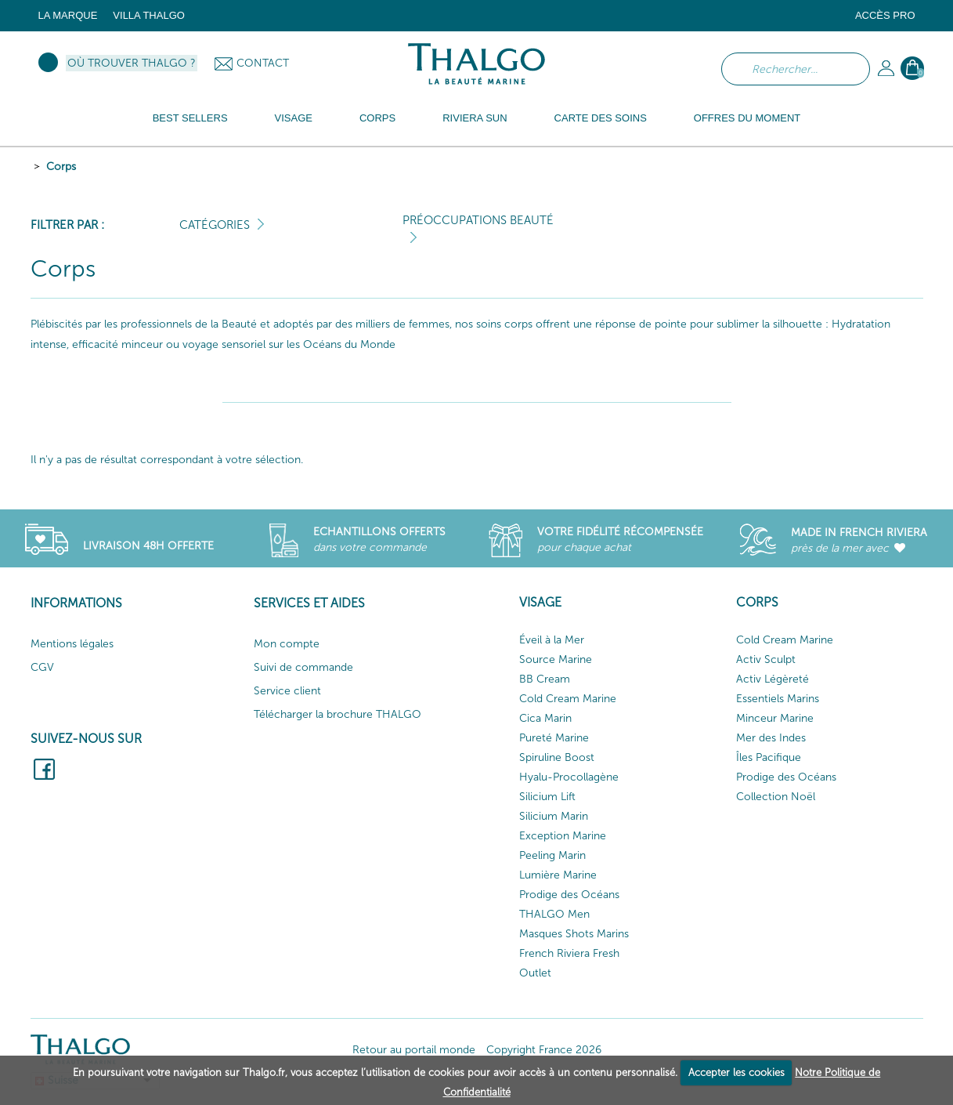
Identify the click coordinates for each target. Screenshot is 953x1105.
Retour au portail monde (413, 1049)
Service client (287, 690)
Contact (262, 63)
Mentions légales (72, 643)
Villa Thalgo (149, 15)
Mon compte (286, 643)
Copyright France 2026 (543, 1049)
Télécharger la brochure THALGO (337, 714)
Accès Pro (885, 15)
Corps (61, 166)
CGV (42, 667)
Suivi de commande (303, 667)
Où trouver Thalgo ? (131, 63)
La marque (68, 15)
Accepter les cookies (736, 1072)
